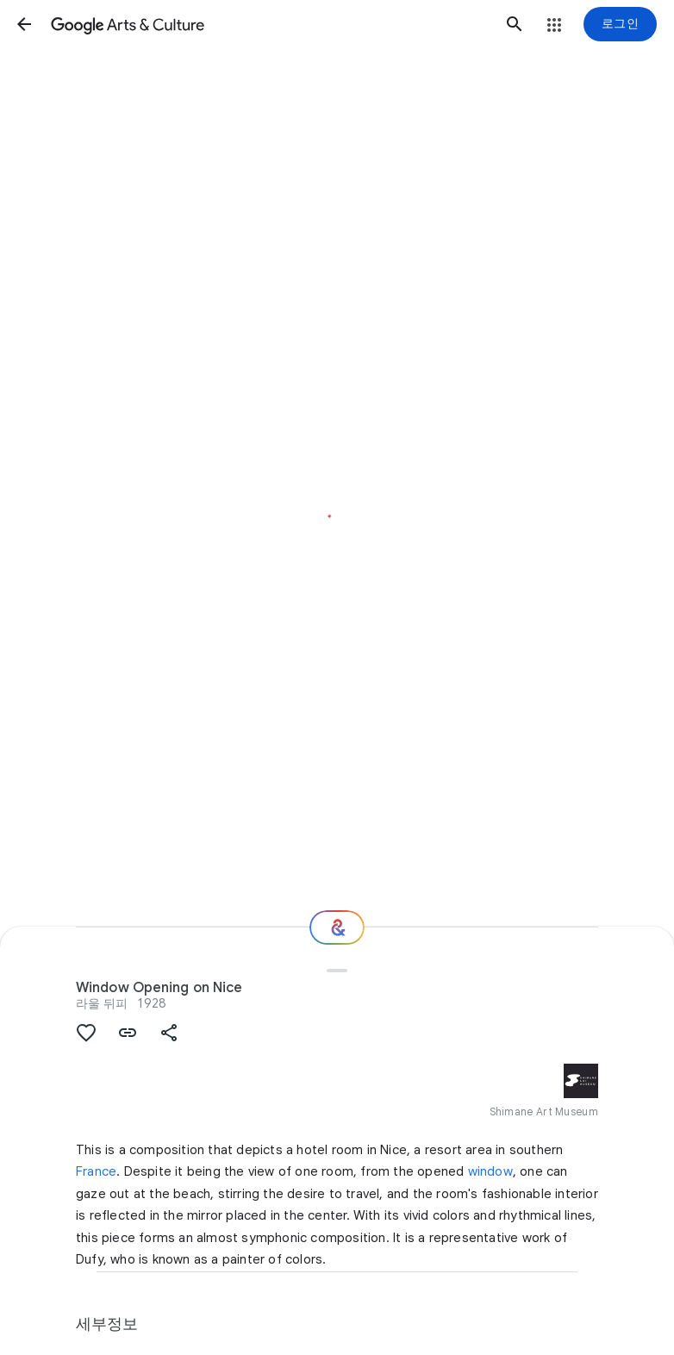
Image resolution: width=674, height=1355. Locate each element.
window (490, 1171)
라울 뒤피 (102, 1003)
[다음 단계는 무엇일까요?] (337, 927)
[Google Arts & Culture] (269, 24)
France (96, 1171)
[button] (24, 24)
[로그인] (620, 24)
